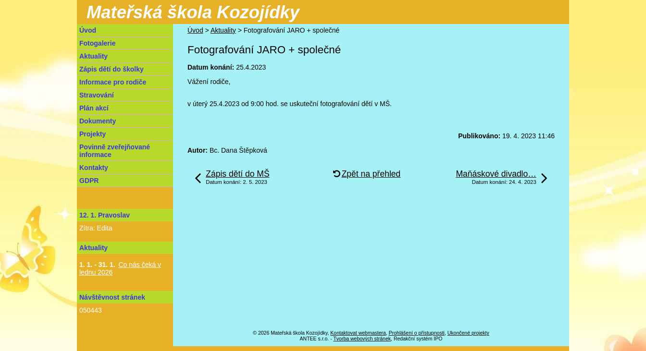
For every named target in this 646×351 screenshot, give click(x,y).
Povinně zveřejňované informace (114, 150)
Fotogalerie (97, 43)
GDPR (89, 180)
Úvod (195, 30)
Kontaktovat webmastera (358, 333)
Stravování (96, 95)
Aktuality (223, 30)
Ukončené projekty (468, 333)
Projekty (92, 134)
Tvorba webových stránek (362, 338)
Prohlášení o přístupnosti (417, 333)
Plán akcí (94, 108)
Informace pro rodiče (112, 82)
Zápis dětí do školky (111, 69)
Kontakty (93, 167)
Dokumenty (97, 121)
